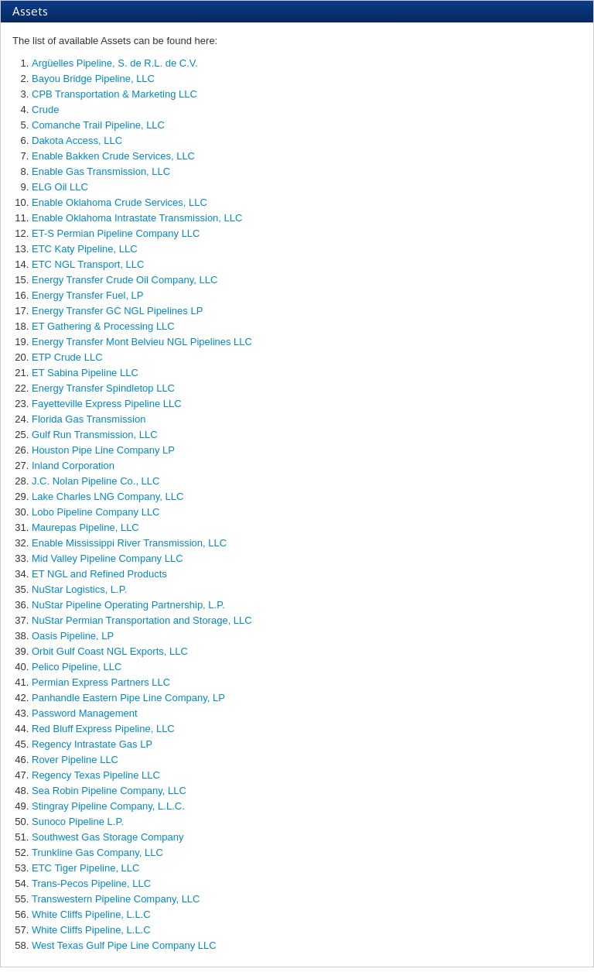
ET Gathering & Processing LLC (103, 326)
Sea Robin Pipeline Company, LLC (109, 790)
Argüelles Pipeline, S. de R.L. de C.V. (115, 63)
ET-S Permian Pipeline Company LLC (116, 233)
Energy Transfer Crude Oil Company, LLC (124, 280)
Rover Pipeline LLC (75, 759)
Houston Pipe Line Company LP (103, 450)
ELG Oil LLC (60, 187)
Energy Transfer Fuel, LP (88, 295)
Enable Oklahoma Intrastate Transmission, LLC (137, 218)
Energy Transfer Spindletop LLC (103, 388)
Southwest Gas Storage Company (108, 837)
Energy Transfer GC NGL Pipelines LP (117, 311)
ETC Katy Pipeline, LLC (85, 249)
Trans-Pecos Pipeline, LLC (91, 883)
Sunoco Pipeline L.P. (78, 821)
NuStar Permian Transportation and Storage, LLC (142, 620)
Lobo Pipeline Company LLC (96, 512)
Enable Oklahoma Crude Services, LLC (119, 202)
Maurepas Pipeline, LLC (85, 527)
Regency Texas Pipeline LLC (96, 775)
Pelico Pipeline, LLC (76, 667)
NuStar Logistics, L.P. (79, 589)
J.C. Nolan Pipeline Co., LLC (95, 481)
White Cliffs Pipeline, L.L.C (91, 914)
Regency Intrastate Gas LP (92, 744)
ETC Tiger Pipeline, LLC (85, 868)
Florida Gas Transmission (88, 419)
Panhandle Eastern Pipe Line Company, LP (128, 697)
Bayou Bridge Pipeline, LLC (93, 78)
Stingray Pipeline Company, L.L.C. (108, 806)
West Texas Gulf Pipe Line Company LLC (124, 945)
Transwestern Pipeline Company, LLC (116, 899)
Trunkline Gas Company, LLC (97, 852)
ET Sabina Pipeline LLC (85, 372)
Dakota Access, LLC (77, 140)
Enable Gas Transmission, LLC (101, 171)
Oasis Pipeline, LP (73, 636)
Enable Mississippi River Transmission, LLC (129, 543)
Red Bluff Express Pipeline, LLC (103, 728)
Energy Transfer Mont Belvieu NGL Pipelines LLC (142, 341)
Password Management (85, 713)
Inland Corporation (73, 465)
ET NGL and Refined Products (99, 574)
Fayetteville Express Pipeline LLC (107, 403)
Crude (45, 109)
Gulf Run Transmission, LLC (95, 434)
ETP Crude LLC (67, 357)
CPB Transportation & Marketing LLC (114, 94)
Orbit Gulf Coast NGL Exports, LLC (110, 651)
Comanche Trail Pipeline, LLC (98, 125)
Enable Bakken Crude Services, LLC (113, 156)
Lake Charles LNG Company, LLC (107, 496)
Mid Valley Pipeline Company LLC (107, 558)
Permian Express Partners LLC (101, 682)
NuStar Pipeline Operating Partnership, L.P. (128, 605)
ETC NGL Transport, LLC (88, 264)
